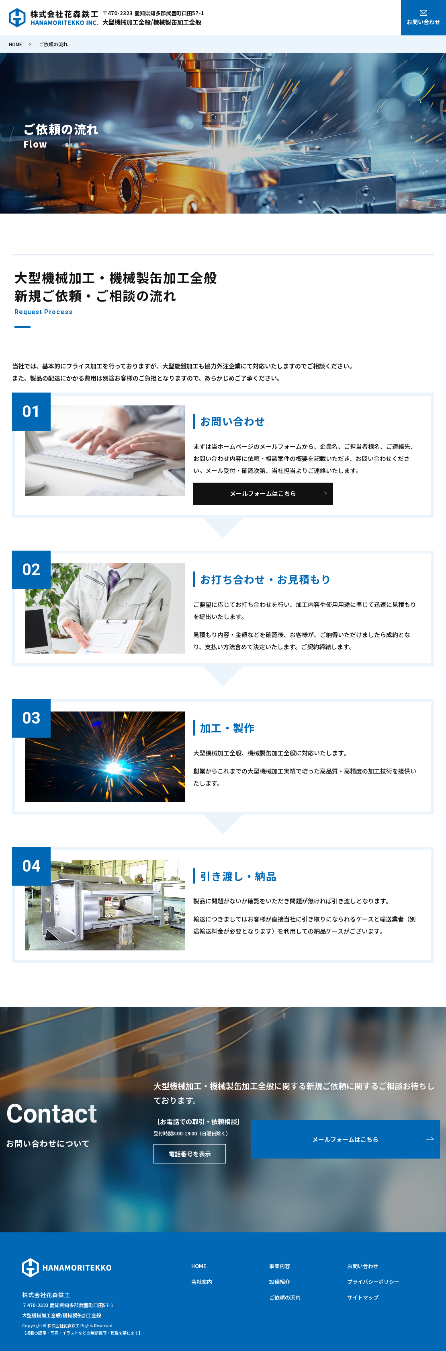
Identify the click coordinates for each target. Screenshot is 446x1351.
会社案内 (285, 19)
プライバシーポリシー (373, 1281)
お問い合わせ (362, 1266)
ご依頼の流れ (378, 19)
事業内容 (314, 19)
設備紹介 (343, 19)
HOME (259, 19)
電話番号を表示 (190, 1153)
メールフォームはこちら (263, 493)
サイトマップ (362, 1297)
